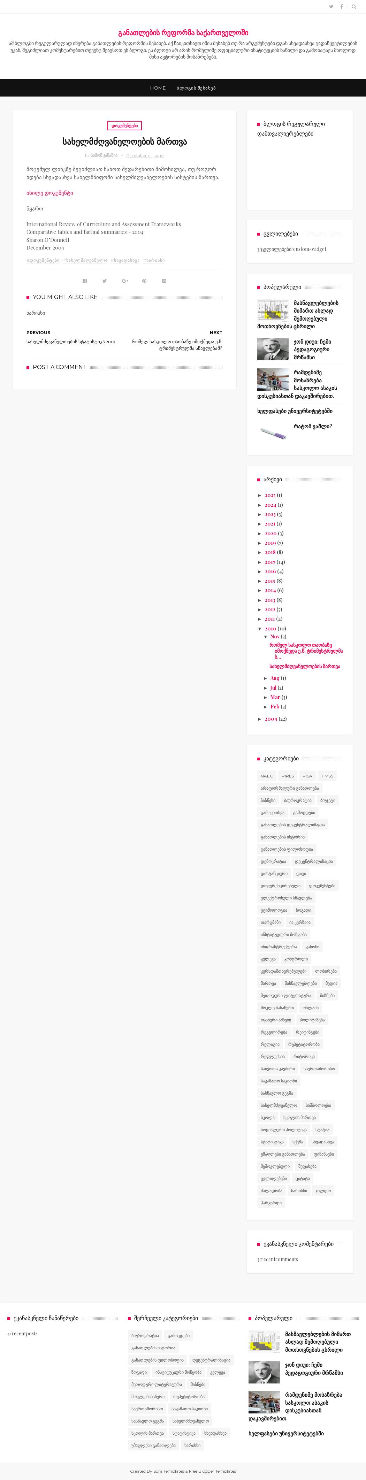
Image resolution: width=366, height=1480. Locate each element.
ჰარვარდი (271, 1202)
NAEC (267, 776)
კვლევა (268, 958)
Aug (275, 678)
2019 (271, 542)
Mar (275, 697)
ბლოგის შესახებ (196, 88)
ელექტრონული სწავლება (286, 897)
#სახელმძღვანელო (85, 260)
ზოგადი (303, 910)
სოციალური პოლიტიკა (284, 1129)
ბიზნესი (268, 800)
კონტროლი (296, 958)
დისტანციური (274, 873)
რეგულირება (274, 1032)
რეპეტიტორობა (304, 1044)
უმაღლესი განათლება (283, 1154)
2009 (272, 718)
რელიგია (270, 1044)
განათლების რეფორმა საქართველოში (183, 32)
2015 (270, 580)
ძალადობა (271, 1190)
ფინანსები (324, 1154)
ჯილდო (323, 1190)
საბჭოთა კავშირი (278, 1068)
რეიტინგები (307, 1032)
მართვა (268, 983)
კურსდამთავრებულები (283, 971)
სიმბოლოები (318, 1105)
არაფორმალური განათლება (290, 788)
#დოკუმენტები (43, 260)
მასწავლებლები (301, 983)
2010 (271, 628)
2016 (271, 571)
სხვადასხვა (323, 1141)
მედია (331, 983)
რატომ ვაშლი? (313, 426)
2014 (271, 590)
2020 (271, 533)
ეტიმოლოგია (274, 910)
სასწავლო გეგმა (277, 1093)
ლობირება (326, 971)
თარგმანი (271, 922)
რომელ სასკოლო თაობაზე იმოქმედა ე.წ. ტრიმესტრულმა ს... (306, 651)
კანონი (312, 946)
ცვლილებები (274, 1178)
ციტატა (303, 1178)
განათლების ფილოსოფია (287, 849)
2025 (271, 495)
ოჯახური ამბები (276, 1019)
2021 (270, 523)
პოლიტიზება (312, 1019)
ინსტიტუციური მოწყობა (284, 934)
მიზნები (327, 995)
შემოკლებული (275, 1166)
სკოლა (268, 1117)
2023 (271, 514)
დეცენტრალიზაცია (314, 861)
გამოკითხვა (272, 812)
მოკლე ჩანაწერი (277, 1007)
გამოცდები (304, 812)
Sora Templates (168, 1471)
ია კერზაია (300, 922)
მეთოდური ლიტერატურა (286, 995)
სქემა (297, 1141)
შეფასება (307, 1166)
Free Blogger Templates (212, 1471)
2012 (270, 609)
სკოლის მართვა (299, 1117)
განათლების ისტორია (283, 836)
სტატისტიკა (272, 1141)
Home (158, 88)
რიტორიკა (304, 1056)
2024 (271, 504)
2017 (270, 562)
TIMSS (327, 776)
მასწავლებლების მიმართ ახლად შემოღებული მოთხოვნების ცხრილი (318, 1342)
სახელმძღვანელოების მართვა (304, 666)
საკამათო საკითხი (279, 1080)
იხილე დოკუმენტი (49, 192)
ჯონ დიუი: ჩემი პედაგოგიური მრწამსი (312, 349)
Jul (273, 687)
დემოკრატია (273, 861)
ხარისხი (299, 1190)
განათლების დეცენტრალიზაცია (293, 824)
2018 (271, 552)
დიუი (301, 873)
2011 (270, 618)
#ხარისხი (154, 260)
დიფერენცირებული (280, 885)
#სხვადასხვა (125, 260)
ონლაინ (311, 1007)
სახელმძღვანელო (279, 1105)
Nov (275, 636)
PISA (307, 776)
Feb (275, 706)
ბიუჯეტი (327, 800)
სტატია (322, 1129)
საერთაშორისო (319, 1068)
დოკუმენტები (125, 125)
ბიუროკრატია (298, 800)
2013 (270, 600)
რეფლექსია (273, 1056)
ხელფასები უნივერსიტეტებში (295, 410)
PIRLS (288, 776)
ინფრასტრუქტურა (279, 946)
